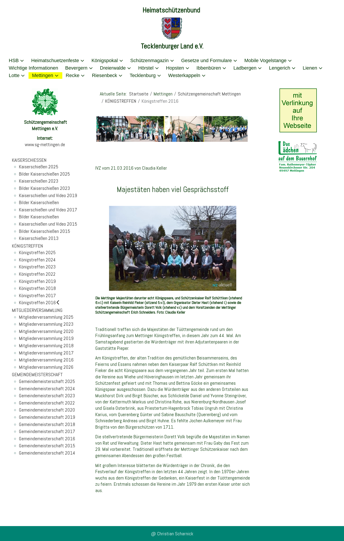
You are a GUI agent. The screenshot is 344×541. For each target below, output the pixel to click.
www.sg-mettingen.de (45, 144)
